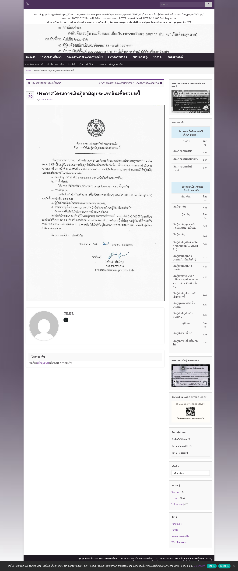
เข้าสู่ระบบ (43, 362)
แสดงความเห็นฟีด (180, 536)
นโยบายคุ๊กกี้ (199, 566)
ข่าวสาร (50, 99)
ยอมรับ (211, 566)
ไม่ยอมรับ (224, 566)
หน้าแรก (30, 56)
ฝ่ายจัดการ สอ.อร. (118, 56)
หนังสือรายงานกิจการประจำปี (60, 64)
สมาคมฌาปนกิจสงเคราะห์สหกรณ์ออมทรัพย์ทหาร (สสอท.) (184, 558)
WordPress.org (179, 542)
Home (28, 70)
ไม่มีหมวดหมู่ (178, 504)
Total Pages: (178, 452)
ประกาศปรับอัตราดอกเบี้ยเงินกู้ (46, 83)
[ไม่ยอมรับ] (234, 566)
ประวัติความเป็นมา (51, 56)
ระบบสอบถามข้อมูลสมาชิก (109, 64)
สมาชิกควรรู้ (140, 56)
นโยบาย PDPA (86, 64)
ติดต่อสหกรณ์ (175, 56)
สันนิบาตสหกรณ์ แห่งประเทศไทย (136, 558)
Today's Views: (180, 439)
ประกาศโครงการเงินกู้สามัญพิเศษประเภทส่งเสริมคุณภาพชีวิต (129, 83)
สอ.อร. (42, 99)
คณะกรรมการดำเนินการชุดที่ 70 (84, 56)
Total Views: (178, 446)
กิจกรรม (175, 492)
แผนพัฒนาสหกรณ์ (34, 64)
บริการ (158, 56)
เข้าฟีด (175, 530)
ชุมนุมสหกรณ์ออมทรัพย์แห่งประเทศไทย (97, 558)
